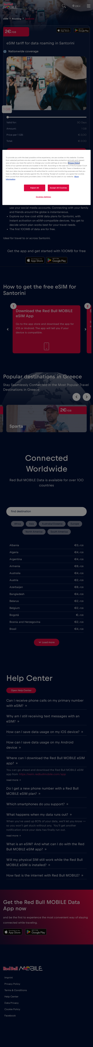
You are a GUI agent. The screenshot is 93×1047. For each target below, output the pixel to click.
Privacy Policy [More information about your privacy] (73, 163)
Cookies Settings (43, 197)
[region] (46, 177)
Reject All (34, 188)
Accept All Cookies (58, 188)
